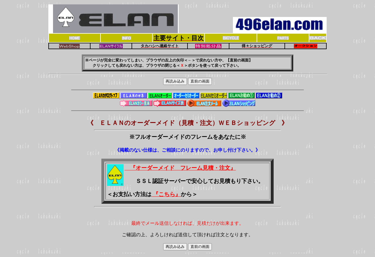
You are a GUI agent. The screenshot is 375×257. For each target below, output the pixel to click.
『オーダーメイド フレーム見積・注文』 (180, 168)
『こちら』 (166, 194)
